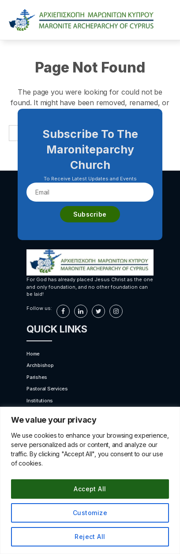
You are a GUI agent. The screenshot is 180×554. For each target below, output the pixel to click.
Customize (90, 512)
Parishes (36, 377)
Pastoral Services (47, 389)
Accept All (90, 489)
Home (33, 354)
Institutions (39, 400)
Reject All (90, 536)
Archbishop (40, 365)
